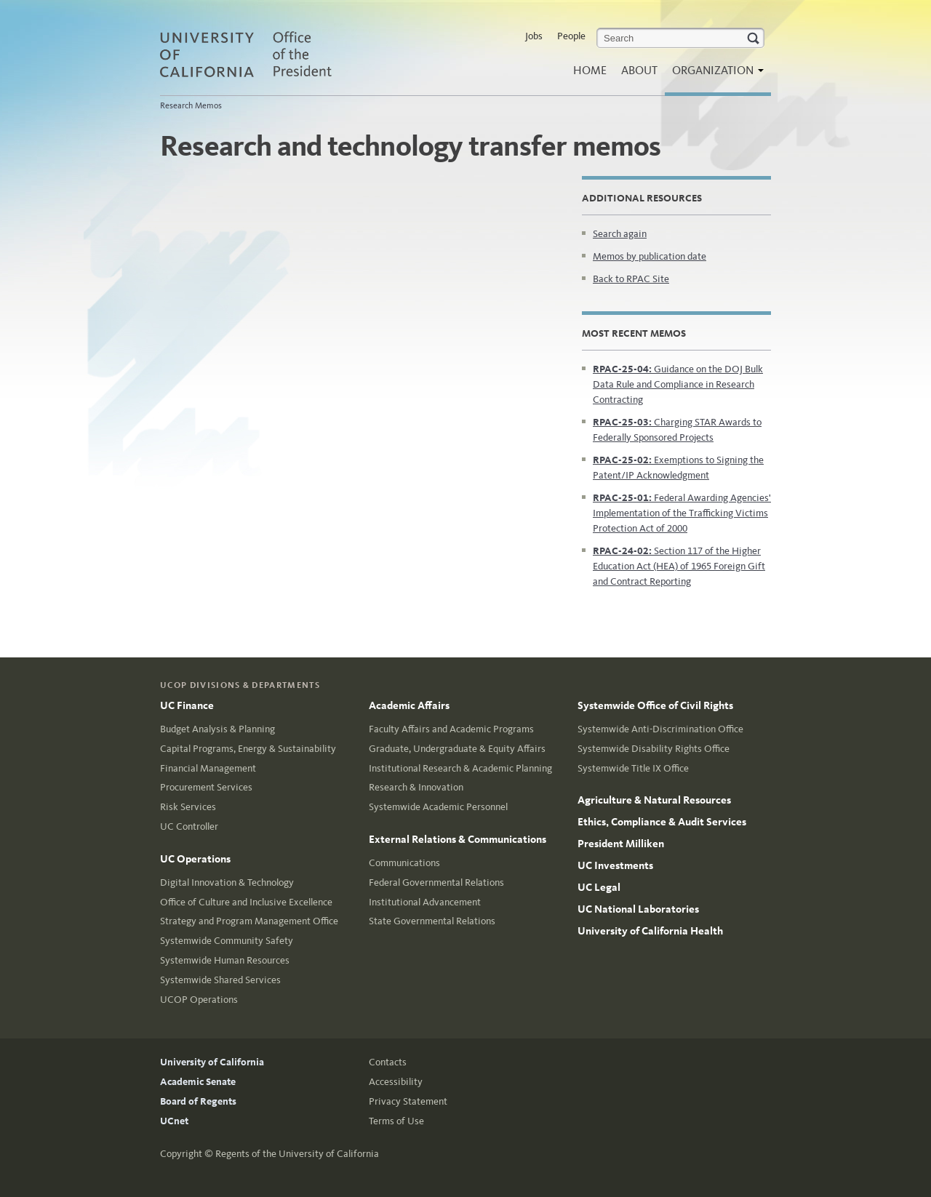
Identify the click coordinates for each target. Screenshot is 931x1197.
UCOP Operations (199, 999)
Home (590, 70)
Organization (714, 74)
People (571, 36)
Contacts (388, 1062)
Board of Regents (198, 1101)
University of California (212, 1062)
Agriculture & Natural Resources (654, 799)
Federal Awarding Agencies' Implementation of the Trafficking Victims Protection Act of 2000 (682, 513)
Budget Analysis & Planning (217, 729)
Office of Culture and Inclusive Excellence (246, 902)
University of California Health (650, 930)
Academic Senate (198, 1082)
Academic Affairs (409, 705)
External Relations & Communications (457, 839)
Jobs (534, 36)
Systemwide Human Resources (224, 960)
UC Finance (187, 705)
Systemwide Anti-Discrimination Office (660, 729)
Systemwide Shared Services (220, 980)
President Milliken (621, 843)
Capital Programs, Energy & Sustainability (248, 748)
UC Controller (189, 826)
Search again (620, 234)
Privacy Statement (408, 1101)
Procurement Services (206, 787)
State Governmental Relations (432, 921)
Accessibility (396, 1082)
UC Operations (195, 858)
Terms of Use (396, 1121)
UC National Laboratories (638, 909)
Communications (404, 863)
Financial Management (208, 768)
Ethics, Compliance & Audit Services (662, 821)
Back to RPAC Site (631, 279)
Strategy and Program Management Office (249, 921)
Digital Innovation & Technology (227, 882)
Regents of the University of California (297, 1154)
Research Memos (191, 105)
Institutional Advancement (425, 902)
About (639, 70)
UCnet (174, 1121)
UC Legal (599, 887)
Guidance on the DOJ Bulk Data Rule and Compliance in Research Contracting (678, 384)
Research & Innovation (416, 787)
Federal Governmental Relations (436, 882)
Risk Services (188, 807)
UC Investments (615, 865)
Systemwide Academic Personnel (438, 807)
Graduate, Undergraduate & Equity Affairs (457, 748)
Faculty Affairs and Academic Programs (451, 729)
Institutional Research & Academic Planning (460, 768)
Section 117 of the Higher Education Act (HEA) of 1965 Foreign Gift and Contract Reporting (679, 566)
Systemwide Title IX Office (633, 768)
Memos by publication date (649, 256)
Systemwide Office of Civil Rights (655, 705)
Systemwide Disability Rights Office (654, 748)
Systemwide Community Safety (226, 940)
